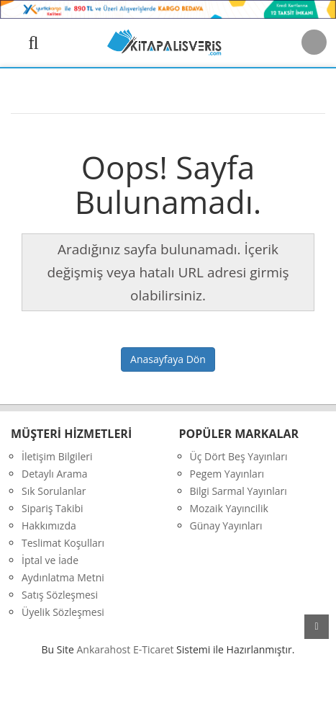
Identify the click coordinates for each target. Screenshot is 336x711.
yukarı (316, 626)
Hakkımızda (49, 525)
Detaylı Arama (55, 473)
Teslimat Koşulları (63, 543)
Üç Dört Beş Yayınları (239, 456)
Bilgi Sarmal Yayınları (238, 491)
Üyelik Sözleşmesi (63, 612)
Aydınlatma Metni (63, 577)
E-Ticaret (153, 649)
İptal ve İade (50, 560)
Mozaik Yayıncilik (229, 508)
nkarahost (105, 649)
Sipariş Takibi (52, 508)
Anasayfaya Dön (168, 359)
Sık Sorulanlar (54, 491)
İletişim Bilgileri (57, 456)
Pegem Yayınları (227, 473)
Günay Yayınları (226, 525)
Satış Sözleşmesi (60, 595)
